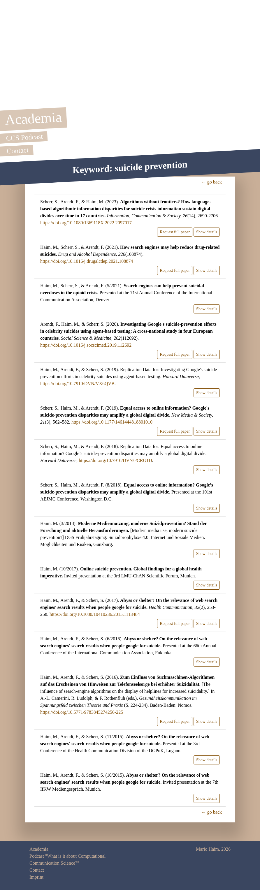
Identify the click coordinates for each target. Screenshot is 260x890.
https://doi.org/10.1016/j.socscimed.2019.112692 (85, 345)
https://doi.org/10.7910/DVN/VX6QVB (77, 383)
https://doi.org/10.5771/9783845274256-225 (81, 712)
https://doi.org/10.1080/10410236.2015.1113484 (95, 614)
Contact (36, 870)
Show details (206, 232)
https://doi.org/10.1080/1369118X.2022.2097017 (86, 222)
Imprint (36, 877)
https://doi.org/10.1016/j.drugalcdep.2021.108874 (86, 261)
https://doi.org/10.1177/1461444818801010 (111, 422)
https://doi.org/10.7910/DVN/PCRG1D (115, 460)
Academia (38, 849)
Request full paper (175, 232)
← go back (211, 181)
